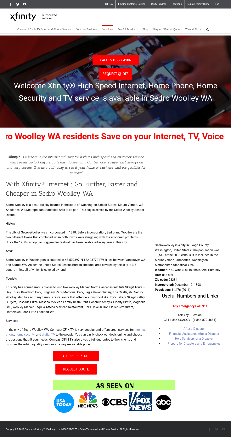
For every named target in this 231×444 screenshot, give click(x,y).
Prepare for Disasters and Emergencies (194, 343)
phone (10, 334)
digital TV (48, 334)
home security (25, 334)
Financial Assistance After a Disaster (194, 334)
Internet (140, 330)
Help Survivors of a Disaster (194, 338)
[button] (207, 29)
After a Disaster (194, 329)
